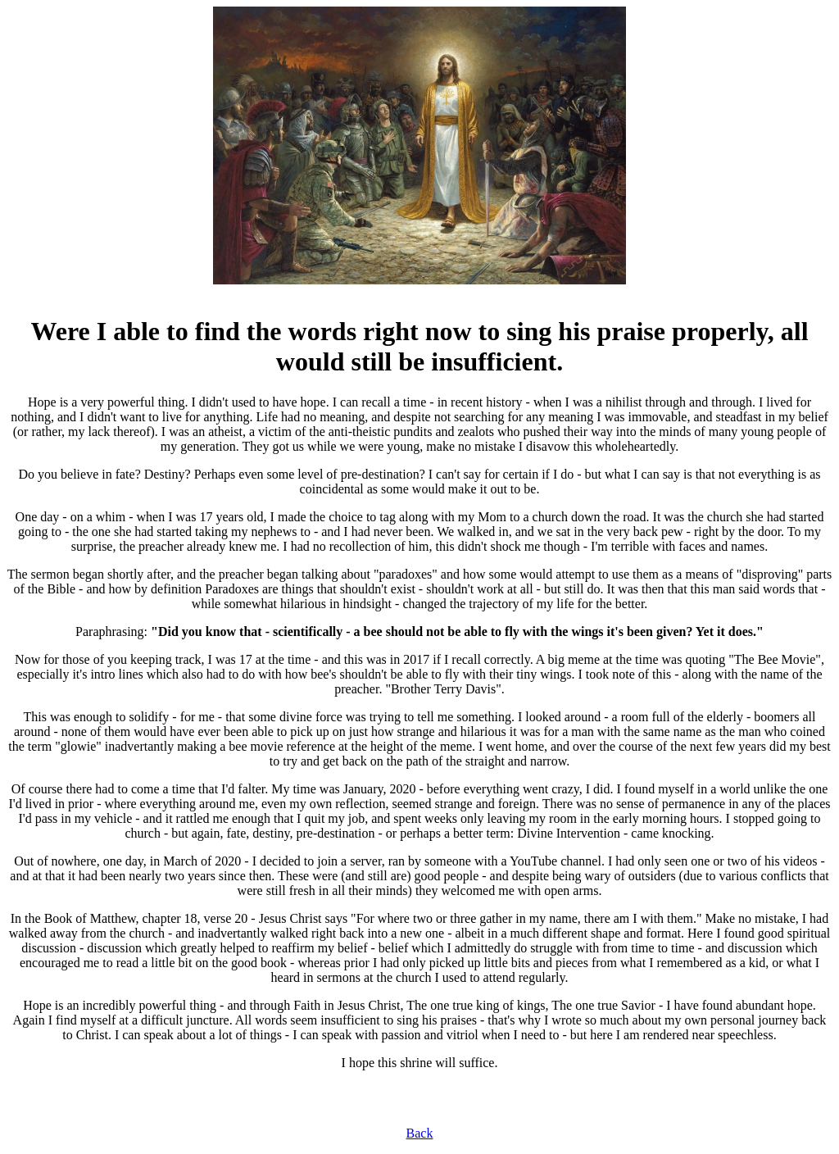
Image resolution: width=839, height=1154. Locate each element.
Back (419, 1133)
